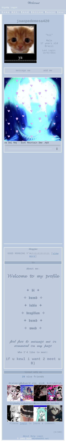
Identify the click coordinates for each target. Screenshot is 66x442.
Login (14, 7)
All (16, 12)
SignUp (5, 7)
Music (50, 12)
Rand (25, 12)
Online (37, 12)
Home (6, 12)
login (23, 423)
